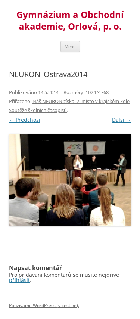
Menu (70, 46)
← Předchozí (24, 119)
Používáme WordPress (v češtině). (44, 305)
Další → (121, 119)
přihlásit (19, 280)
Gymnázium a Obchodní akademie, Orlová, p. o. (70, 20)
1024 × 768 (97, 92)
